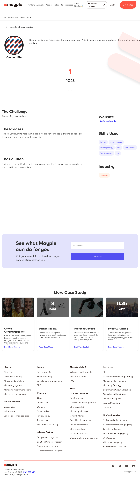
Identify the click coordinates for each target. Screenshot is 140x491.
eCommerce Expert (79, 433)
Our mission (42, 402)
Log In (112, 5)
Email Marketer (77, 398)
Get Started (128, 5)
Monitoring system (13, 385)
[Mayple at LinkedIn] (133, 466)
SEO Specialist (77, 407)
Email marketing (44, 376)
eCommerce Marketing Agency (117, 424)
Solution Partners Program (49, 442)
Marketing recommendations (17, 390)
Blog (105, 372)
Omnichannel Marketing (114, 394)
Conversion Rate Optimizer (83, 402)
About (40, 398)
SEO (39, 385)
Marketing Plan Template (114, 381)
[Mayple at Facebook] (113, 466)
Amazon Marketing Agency (115, 433)
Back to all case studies (21, 27)
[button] (31, 5)
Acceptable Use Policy (47, 424)
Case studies (43, 411)
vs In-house (9, 411)
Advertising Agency (112, 429)
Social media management (49, 381)
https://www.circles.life (107, 121)
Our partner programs (47, 437)
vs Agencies (9, 407)
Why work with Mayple (81, 372)
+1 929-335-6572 (29, 472)
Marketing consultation (15, 394)
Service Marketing (111, 403)
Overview (8, 372)
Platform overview (78, 376)
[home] (13, 5)
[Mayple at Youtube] (126, 466)
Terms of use (43, 420)
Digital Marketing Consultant (83, 438)
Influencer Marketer (79, 424)
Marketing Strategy (112, 385)
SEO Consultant (78, 429)
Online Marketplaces (112, 398)
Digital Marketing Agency (115, 420)
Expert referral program (48, 446)
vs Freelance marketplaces (16, 416)
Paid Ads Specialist (79, 393)
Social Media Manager (80, 420)
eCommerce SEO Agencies (115, 446)
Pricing (40, 367)
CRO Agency (109, 438)
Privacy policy (43, 416)
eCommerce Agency (112, 442)
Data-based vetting (13, 376)
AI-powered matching (14, 381)
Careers (41, 407)
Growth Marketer (78, 416)
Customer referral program (50, 450)
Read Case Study (11, 347)
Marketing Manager (79, 411)
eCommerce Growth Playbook (117, 390)
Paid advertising (44, 372)
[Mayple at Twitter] (119, 466)
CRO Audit (108, 407)
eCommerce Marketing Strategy (118, 376)
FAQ (72, 381)
